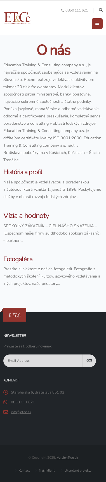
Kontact (24, 470)
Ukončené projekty (77, 470)
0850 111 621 (23, 402)
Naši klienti (46, 470)
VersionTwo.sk (67, 457)
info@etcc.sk (21, 412)
